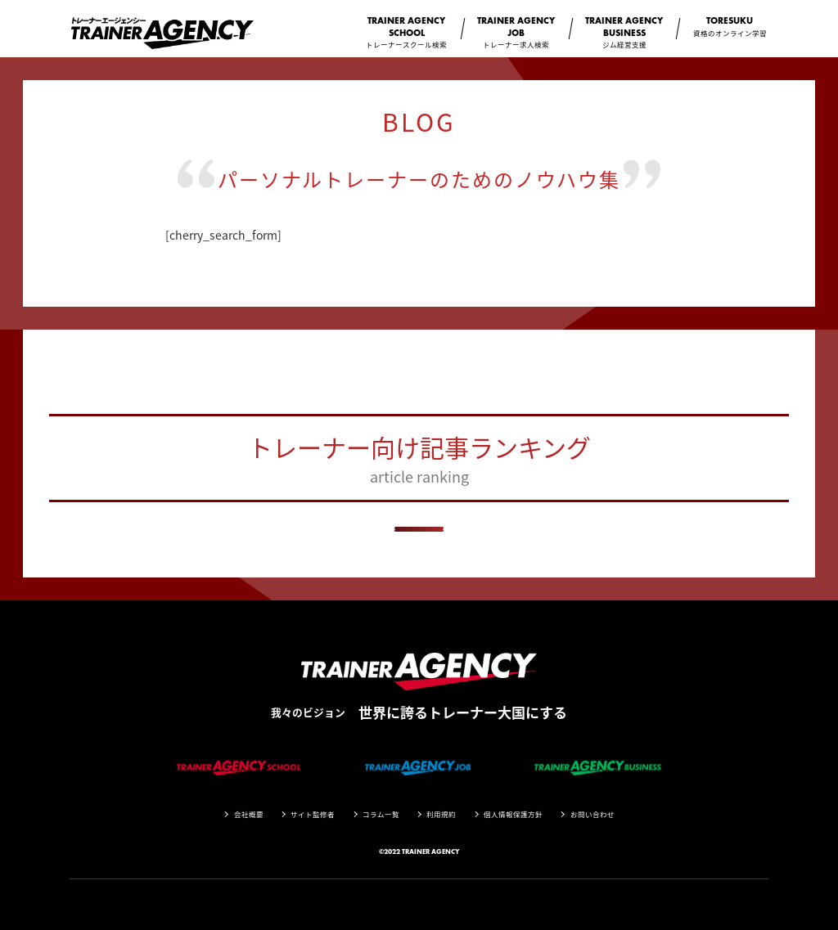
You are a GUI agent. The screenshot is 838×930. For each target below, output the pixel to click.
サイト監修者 (313, 814)
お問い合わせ (592, 814)
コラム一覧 (381, 814)
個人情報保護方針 (513, 814)
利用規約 (441, 814)
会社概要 (249, 814)
